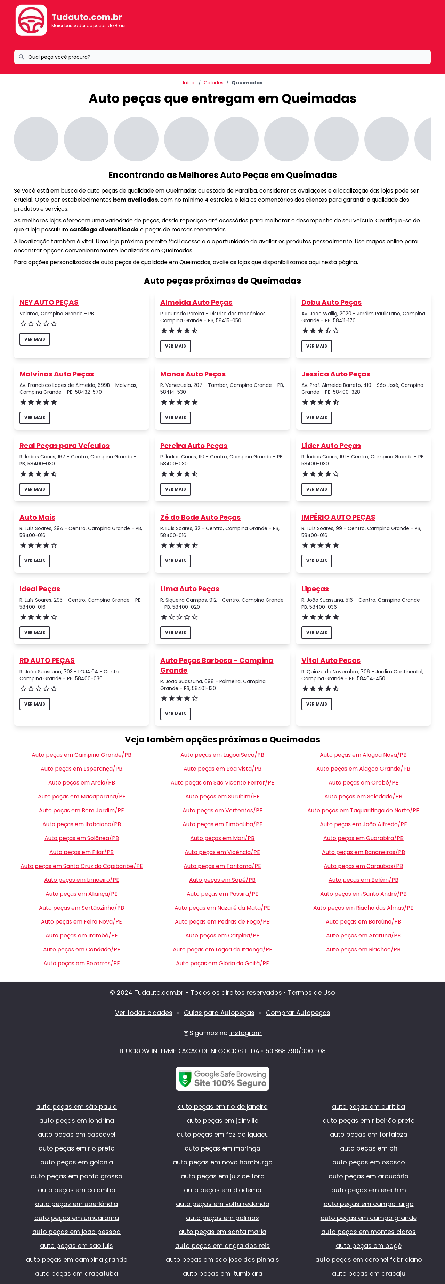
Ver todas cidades (143, 1012)
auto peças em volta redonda (222, 1204)
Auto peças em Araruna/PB (363, 936)
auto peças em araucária (368, 1176)
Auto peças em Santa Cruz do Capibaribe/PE (82, 866)
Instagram (245, 1033)
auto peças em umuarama (76, 1217)
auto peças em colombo (76, 1190)
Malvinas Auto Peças (56, 374)
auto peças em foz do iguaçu (223, 1134)
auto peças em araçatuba (76, 1273)
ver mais (34, 339)
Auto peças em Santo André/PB (363, 894)
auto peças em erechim (368, 1190)
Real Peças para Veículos (64, 445)
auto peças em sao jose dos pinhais (222, 1259)
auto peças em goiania (76, 1162)
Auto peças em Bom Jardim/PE (81, 810)
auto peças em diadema (222, 1190)
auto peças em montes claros (368, 1231)
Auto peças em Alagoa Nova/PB (363, 755)
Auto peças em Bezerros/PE (81, 963)
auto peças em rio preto (77, 1148)
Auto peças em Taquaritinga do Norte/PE (363, 810)
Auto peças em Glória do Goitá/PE (222, 963)
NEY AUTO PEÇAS (49, 302)
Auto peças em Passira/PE (222, 894)
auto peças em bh (368, 1148)
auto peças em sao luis (76, 1245)
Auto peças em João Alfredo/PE (363, 824)
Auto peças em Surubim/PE (222, 797)
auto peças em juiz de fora (223, 1176)
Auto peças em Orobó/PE (363, 783)
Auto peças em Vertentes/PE (222, 810)
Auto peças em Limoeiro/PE (81, 880)
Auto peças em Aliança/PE (82, 894)
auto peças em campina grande (76, 1259)
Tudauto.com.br (86, 17)
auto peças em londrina (76, 1120)
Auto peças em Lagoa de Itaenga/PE (222, 949)
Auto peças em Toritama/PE (222, 866)
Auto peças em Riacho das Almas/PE (363, 908)
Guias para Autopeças (219, 1012)
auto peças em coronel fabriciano (368, 1259)
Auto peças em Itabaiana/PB (81, 824)
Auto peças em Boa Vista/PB (222, 769)
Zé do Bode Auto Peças (200, 517)
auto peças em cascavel (76, 1134)
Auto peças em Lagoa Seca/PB (222, 755)
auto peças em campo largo (369, 1204)
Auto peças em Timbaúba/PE (222, 824)
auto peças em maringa (222, 1148)
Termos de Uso (311, 992)
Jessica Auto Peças (335, 374)
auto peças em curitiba (368, 1106)
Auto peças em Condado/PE (81, 949)
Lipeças (315, 589)
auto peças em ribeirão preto (369, 1120)
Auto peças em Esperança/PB (81, 769)
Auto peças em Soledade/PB (363, 797)
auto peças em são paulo (76, 1106)
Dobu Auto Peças (331, 302)
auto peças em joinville (222, 1120)
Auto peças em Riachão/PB (363, 949)
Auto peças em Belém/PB (363, 880)
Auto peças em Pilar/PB (81, 852)
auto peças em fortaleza (368, 1134)
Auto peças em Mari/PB (222, 838)
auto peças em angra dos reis (222, 1245)
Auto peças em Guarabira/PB (363, 838)
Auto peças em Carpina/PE (222, 936)
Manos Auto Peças (193, 374)
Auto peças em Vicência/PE (222, 852)
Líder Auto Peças (331, 445)
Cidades (214, 82)
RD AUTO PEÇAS (47, 660)
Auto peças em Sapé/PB (222, 880)
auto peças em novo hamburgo (223, 1162)
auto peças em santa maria (222, 1231)
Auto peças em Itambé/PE (82, 936)
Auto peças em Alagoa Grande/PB (363, 769)
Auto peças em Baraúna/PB (363, 922)
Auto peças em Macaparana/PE (82, 797)
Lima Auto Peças (189, 589)
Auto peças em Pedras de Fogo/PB (222, 922)
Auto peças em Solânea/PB (81, 838)
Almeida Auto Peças (196, 302)
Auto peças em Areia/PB (81, 783)
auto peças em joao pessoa (76, 1231)
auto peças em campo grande (369, 1217)
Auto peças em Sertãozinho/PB (81, 908)
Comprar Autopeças (298, 1012)
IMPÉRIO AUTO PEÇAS (338, 517)
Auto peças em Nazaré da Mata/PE (222, 908)
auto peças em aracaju (368, 1273)
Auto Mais (37, 517)
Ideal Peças (39, 589)
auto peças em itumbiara (222, 1273)
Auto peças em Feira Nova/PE (81, 922)
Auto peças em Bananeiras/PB (363, 852)
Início (189, 82)
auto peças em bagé (369, 1245)
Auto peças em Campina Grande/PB (81, 755)
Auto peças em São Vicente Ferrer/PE (222, 783)
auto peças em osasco (368, 1162)
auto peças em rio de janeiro (223, 1106)
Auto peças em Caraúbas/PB (363, 866)
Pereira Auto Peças (193, 445)
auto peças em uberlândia (76, 1204)
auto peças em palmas (222, 1217)
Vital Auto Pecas (331, 660)
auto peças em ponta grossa (76, 1176)
